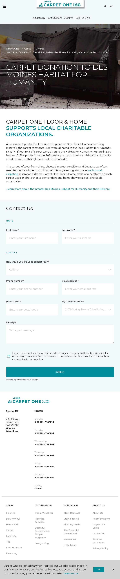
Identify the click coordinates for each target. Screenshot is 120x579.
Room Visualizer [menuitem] (44, 513)
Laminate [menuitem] (11, 536)
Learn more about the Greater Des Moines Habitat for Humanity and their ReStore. (58, 189)
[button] (105, 6)
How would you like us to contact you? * (27, 262)
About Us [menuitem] (98, 513)
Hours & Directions (12, 430)
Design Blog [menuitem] (42, 543)
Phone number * (15, 281)
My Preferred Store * (73, 302)
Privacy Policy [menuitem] (100, 548)
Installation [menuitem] (70, 545)
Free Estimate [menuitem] (14, 547)
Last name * (68, 230)
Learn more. (70, 573)
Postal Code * (13, 302)
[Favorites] (111, 6)
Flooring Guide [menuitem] (72, 524)
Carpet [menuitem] (10, 530)
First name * (12, 230)
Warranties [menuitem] (70, 539)
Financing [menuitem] (11, 553)
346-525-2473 (83, 18)
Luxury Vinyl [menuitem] (13, 518)
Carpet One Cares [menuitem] (99, 526)
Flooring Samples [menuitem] (39, 520)
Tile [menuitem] (8, 541)
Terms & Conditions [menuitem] (99, 541)
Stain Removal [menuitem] (72, 513)
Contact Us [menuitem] (99, 533)
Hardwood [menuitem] (12, 524)
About (27, 48)
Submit (60, 372)
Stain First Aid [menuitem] (71, 518)
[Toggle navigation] (4, 6)
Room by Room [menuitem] (101, 518)
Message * (11, 322)
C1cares (40, 48)
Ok (98, 569)
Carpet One (12, 48)
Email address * (70, 281)
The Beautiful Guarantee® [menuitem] (71, 532)
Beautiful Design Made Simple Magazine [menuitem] (42, 532)
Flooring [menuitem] (10, 513)
